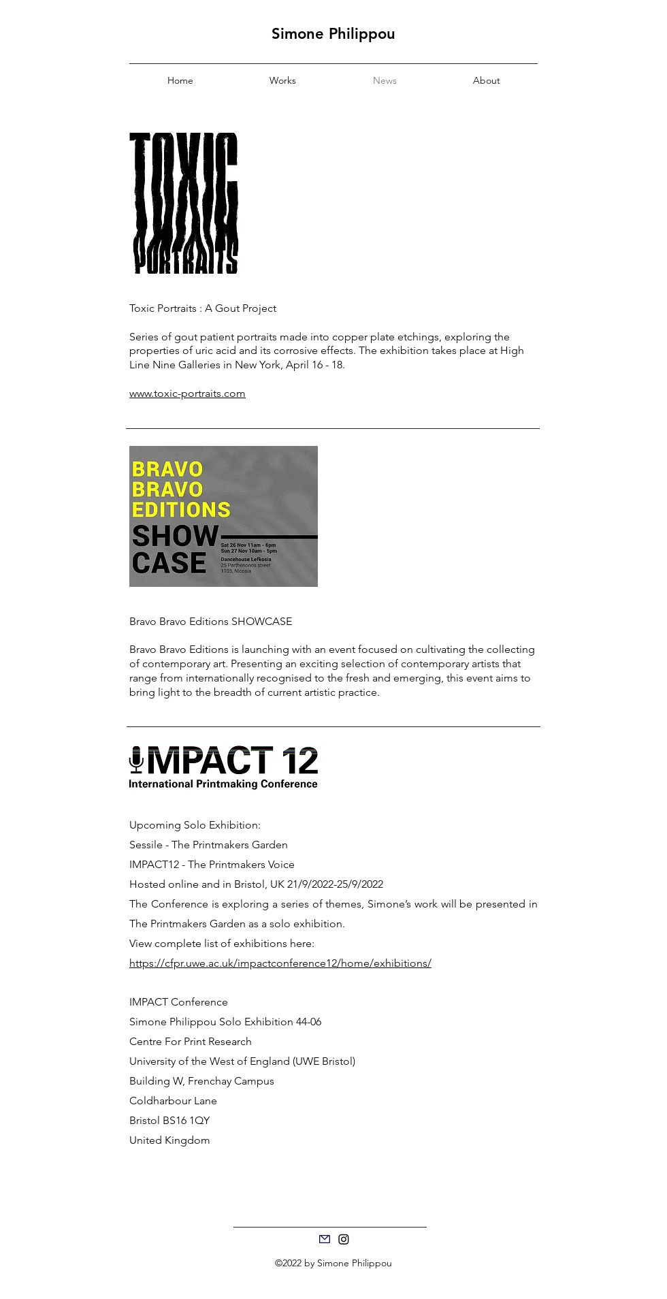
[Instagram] (344, 1239)
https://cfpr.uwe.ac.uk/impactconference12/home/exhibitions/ (280, 963)
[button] (282, 80)
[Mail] (325, 1239)
